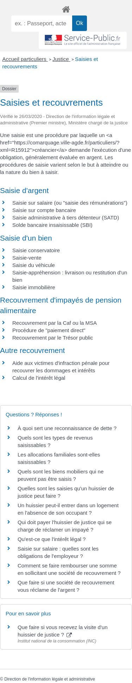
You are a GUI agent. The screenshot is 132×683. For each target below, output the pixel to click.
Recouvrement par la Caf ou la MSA (54, 323)
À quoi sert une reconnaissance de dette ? (67, 428)
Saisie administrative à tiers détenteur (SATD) (65, 218)
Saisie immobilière (33, 287)
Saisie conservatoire (36, 250)
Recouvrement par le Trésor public (52, 338)
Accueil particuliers (25, 59)
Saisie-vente (27, 258)
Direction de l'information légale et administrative (49, 679)
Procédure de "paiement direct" (48, 330)
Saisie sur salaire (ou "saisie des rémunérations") (69, 203)
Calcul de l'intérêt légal (38, 378)
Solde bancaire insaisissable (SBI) (52, 225)
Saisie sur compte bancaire (44, 210)
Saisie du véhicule (33, 265)
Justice (61, 59)
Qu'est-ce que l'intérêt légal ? (52, 539)
